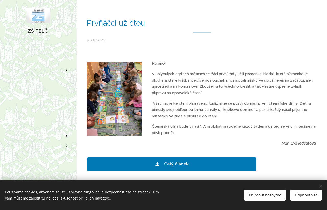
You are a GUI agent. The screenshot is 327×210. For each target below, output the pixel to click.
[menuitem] (38, 55)
